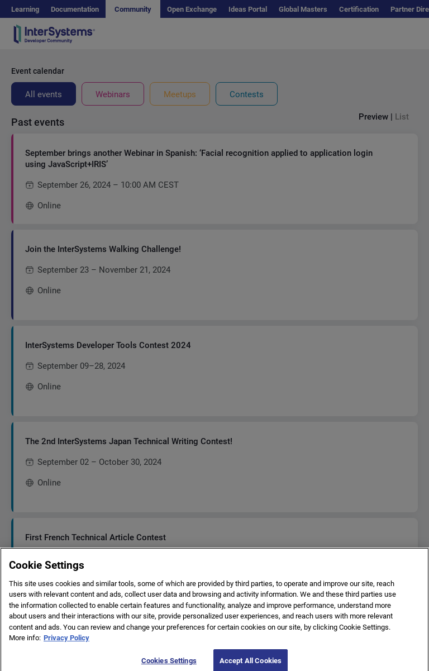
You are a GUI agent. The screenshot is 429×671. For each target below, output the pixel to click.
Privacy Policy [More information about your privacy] (66, 644)
